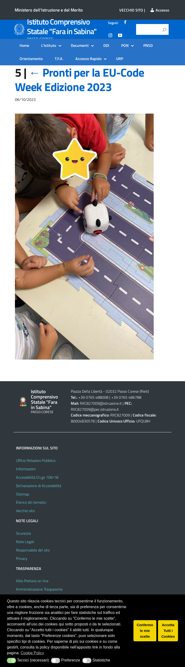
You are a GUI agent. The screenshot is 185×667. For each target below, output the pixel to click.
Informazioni (26, 469)
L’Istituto (48, 45)
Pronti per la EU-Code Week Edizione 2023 (79, 80)
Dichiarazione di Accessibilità (38, 486)
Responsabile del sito (33, 550)
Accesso (159, 10)
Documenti (80, 45)
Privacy (21, 558)
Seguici (113, 22)
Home (24, 45)
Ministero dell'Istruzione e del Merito (49, 10)
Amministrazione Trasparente (39, 589)
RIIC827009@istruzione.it (101, 403)
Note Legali (25, 542)
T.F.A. (59, 58)
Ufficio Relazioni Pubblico (35, 460)
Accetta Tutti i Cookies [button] (168, 630)
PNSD (148, 45)
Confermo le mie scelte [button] (145, 630)
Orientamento (31, 58)
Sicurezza (23, 533)
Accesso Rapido (88, 58)
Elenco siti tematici (31, 502)
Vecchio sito (25, 511)
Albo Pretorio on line (32, 581)
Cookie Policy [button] (32, 653)
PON (125, 45)
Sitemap (22, 494)
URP (119, 58)
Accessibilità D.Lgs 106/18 (37, 477)
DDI (106, 45)
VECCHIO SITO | (132, 10)
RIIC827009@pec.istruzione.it (95, 409)
